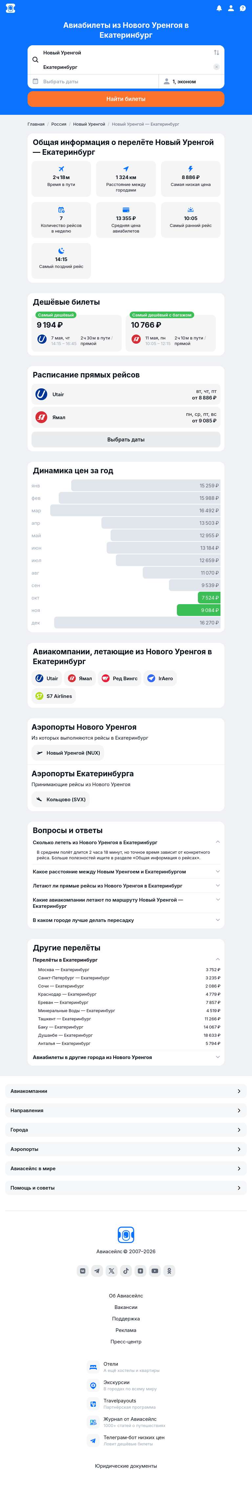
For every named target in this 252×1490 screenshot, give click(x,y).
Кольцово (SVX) (60, 799)
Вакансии (126, 1307)
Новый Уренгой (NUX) (67, 753)
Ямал (80, 678)
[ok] (169, 1271)
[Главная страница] (10, 8)
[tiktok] (126, 1271)
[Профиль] (231, 8)
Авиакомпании (126, 1091)
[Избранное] (219, 8)
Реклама (126, 1330)
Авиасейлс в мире (126, 1168)
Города (126, 1130)
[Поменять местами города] (216, 52)
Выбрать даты (126, 439)
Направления (126, 1110)
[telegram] (97, 1271)
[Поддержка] (243, 8)
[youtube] (155, 1271)
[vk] (83, 1271)
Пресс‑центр (126, 1341)
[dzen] (140, 1271)
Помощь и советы (126, 1188)
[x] (112, 1271)
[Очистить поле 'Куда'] (216, 67)
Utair (46, 678)
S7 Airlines (53, 696)
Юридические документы (126, 1466)
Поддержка (126, 1319)
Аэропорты (126, 1149)
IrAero (160, 678)
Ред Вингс (119, 678)
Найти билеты (126, 99)
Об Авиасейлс (126, 1296)
